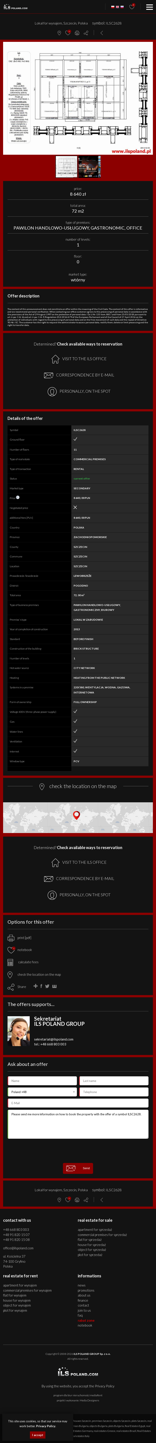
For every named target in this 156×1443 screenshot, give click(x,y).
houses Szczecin (82, 1421)
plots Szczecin (138, 1421)
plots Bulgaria (116, 1426)
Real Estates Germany (80, 1431)
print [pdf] (19, 938)
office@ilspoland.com (18, 1248)
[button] (148, 45)
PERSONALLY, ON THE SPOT (79, 391)
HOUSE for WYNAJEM (17, 1300)
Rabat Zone (86, 1320)
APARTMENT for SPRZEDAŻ (95, 1230)
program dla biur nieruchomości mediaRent (77, 1395)
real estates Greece (104, 1431)
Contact (83, 1305)
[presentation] (78, 1150)
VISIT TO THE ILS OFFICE (79, 359)
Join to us (84, 1310)
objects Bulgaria (98, 1426)
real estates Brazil (126, 1431)
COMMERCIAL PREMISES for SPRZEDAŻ (102, 1235)
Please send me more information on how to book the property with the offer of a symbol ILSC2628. (78, 1124)
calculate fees (23, 962)
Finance (83, 1300)
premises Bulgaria (78, 1426)
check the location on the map (34, 974)
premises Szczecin (102, 1421)
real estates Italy (80, 1436)
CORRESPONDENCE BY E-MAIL (79, 375)
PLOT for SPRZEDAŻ (90, 1255)
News (82, 1285)
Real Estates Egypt (135, 1426)
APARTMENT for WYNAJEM (20, 1285)
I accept (37, 1435)
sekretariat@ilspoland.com (53, 1039)
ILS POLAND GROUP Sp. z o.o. (92, 1354)
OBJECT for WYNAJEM (17, 1305)
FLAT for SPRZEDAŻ (90, 1240)
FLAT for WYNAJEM (14, 1295)
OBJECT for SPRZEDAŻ (92, 1250)
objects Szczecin (122, 1421)
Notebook (85, 1325)
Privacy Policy (104, 1386)
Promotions (86, 1290)
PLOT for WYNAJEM (15, 1310)
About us (84, 1295)
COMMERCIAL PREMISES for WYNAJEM (27, 1290)
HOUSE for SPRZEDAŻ (92, 1245)
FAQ (80, 1315)
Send (78, 1168)
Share (22, 987)
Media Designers (89, 1400)
